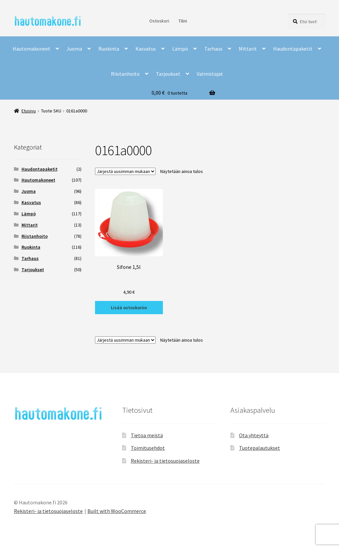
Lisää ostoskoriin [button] (129, 308)
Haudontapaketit (293, 48)
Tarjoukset (168, 73)
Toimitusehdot (148, 447)
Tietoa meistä (147, 435)
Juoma (74, 48)
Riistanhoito (125, 73)
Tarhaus (213, 48)
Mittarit (248, 48)
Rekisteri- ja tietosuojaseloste (165, 460)
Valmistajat (210, 73)
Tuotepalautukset (259, 447)
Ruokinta (108, 48)
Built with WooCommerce (116, 511)
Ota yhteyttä (253, 435)
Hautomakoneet (31, 48)
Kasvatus (145, 48)
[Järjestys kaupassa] (125, 171)
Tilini (182, 21)
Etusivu (29, 111)
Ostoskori (159, 21)
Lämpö (180, 48)
